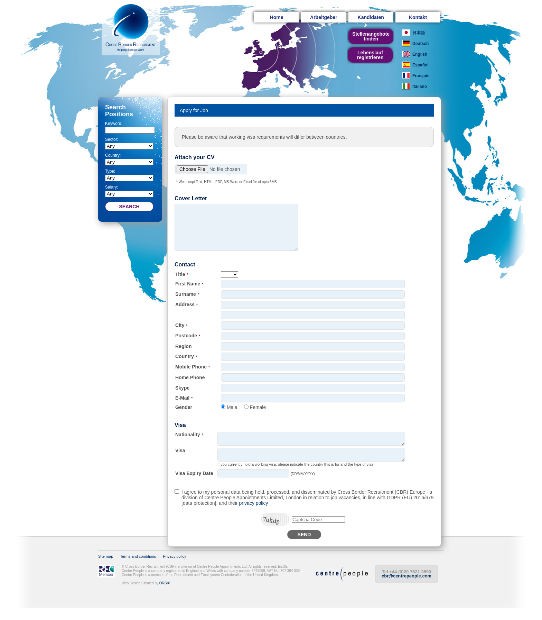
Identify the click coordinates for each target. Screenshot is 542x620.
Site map (105, 569)
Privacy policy (174, 569)
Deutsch (420, 43)
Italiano (419, 86)
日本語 (418, 32)
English (419, 54)
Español (420, 65)
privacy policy (253, 515)
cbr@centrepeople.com (406, 588)
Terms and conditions (138, 569)
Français (420, 75)
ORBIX (164, 596)
